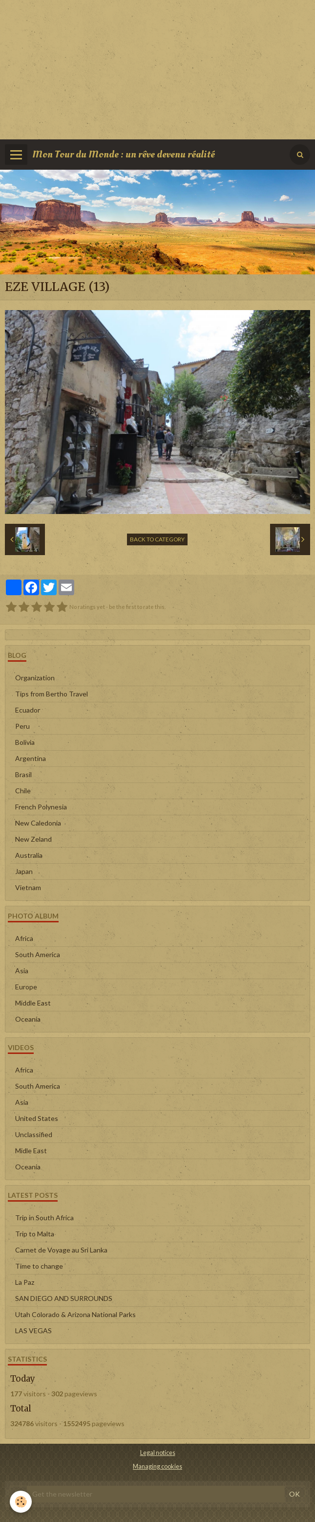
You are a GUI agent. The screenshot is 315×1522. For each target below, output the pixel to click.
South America (37, 954)
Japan (24, 871)
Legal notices (157, 1452)
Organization (35, 677)
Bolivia (25, 742)
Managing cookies (157, 1466)
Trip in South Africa (44, 1217)
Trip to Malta (34, 1234)
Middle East (33, 1003)
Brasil (23, 774)
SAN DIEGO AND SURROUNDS (63, 1298)
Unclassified (33, 1134)
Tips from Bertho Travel (51, 694)
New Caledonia (38, 823)
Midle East (31, 1150)
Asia (21, 970)
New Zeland (33, 839)
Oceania (28, 1019)
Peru (22, 726)
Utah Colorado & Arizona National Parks (75, 1314)
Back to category (157, 539)
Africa (24, 938)
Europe (26, 987)
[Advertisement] (157, 68)
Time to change (39, 1266)
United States (36, 1118)
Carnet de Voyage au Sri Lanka (61, 1250)
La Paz (24, 1282)
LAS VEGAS (33, 1330)
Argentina (30, 758)
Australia (28, 855)
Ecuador (27, 710)
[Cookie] (21, 1502)
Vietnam (28, 887)
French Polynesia (41, 807)
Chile (23, 790)
